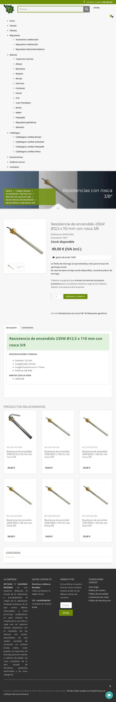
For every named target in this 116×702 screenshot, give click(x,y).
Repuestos (15, 35)
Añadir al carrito (75, 296)
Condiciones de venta (99, 597)
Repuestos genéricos (26, 122)
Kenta (18, 107)
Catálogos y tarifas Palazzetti (30, 146)
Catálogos (15, 132)
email (34, 607)
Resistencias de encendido (20, 199)
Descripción (11, 327)
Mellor (19, 112)
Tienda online (22, 191)
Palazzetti (20, 117)
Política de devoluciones (100, 600)
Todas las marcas (24, 59)
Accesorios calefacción (27, 39)
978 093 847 (107, 2)
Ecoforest (20, 88)
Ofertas (13, 30)
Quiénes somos (17, 162)
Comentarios (27, 327)
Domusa (20, 83)
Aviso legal (93, 587)
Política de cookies (97, 590)
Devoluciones (16, 157)
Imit (17, 98)
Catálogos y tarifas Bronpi (28, 137)
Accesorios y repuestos (18, 193)
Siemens (20, 127)
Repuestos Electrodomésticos (30, 49)
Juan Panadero (23, 102)
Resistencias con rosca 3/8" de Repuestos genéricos (83, 313)
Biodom (19, 73)
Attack (19, 64)
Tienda (13, 25)
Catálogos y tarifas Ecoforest (30, 141)
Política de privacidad (98, 593)
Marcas (13, 54)
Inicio (12, 20)
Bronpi (19, 78)
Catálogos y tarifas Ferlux (28, 151)
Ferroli (19, 93)
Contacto (14, 167)
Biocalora (20, 68)
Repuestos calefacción (27, 44)
